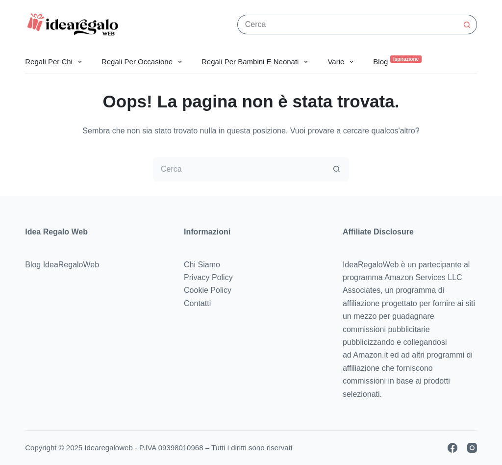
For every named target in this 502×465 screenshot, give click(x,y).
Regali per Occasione (143, 62)
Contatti (197, 303)
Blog (397, 60)
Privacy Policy (208, 277)
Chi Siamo (202, 264)
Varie (342, 62)
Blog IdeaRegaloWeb (62, 264)
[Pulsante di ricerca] (467, 24)
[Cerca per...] (347, 24)
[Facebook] (452, 448)
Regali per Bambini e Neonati (256, 62)
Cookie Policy (207, 290)
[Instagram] (472, 448)
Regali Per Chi (55, 62)
